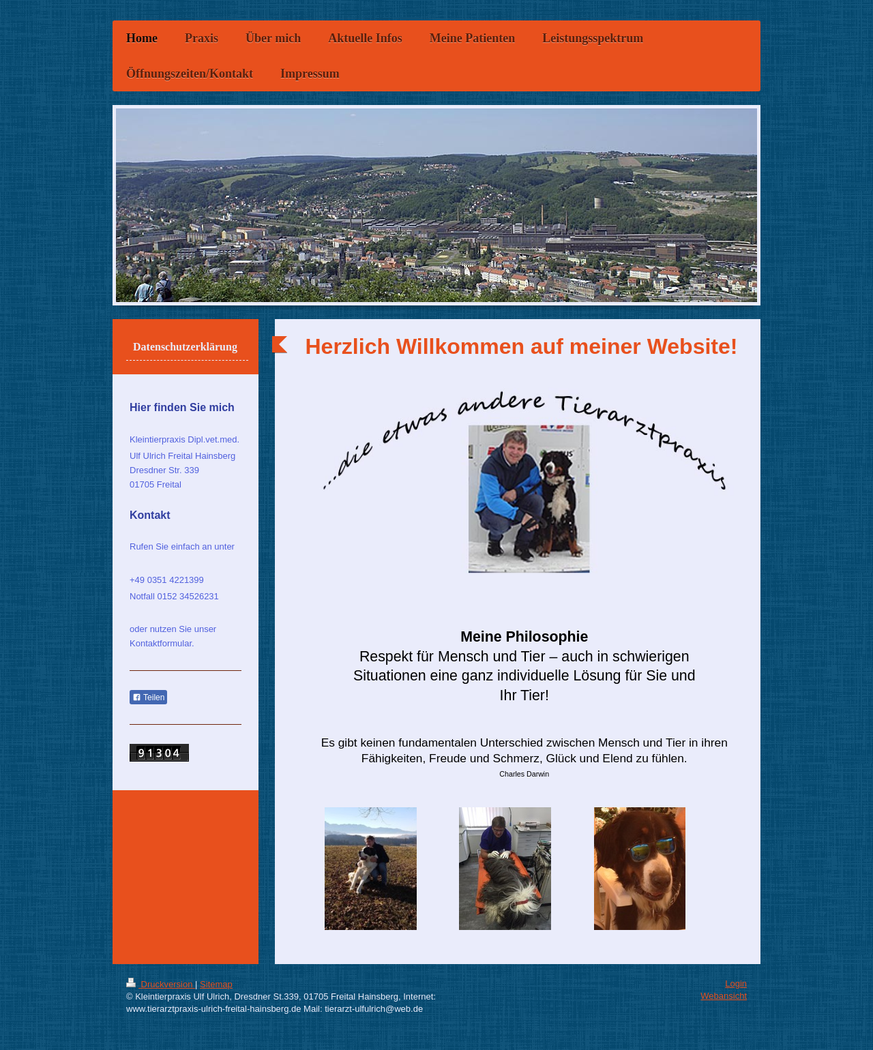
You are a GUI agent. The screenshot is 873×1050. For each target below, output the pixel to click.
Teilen (148, 697)
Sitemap (216, 984)
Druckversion (160, 984)
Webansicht (723, 996)
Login (736, 983)
